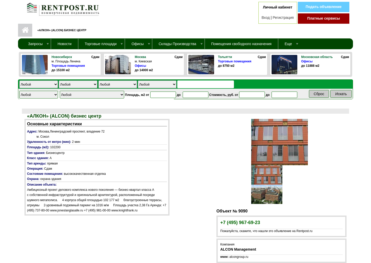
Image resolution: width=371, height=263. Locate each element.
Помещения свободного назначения (241, 44)
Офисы (140, 66)
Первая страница (25, 30)
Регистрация (283, 17)
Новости (64, 44)
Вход (266, 17)
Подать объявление (324, 7)
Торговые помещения (68, 66)
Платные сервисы (323, 18)
